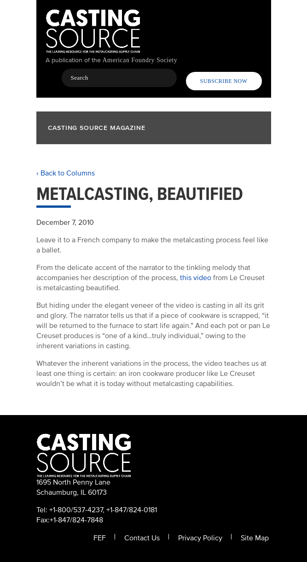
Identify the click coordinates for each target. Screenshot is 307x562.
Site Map (255, 538)
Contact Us (142, 538)
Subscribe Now (224, 81)
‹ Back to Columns (65, 173)
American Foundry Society (140, 60)
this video (195, 277)
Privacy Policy (200, 538)
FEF (99, 538)
